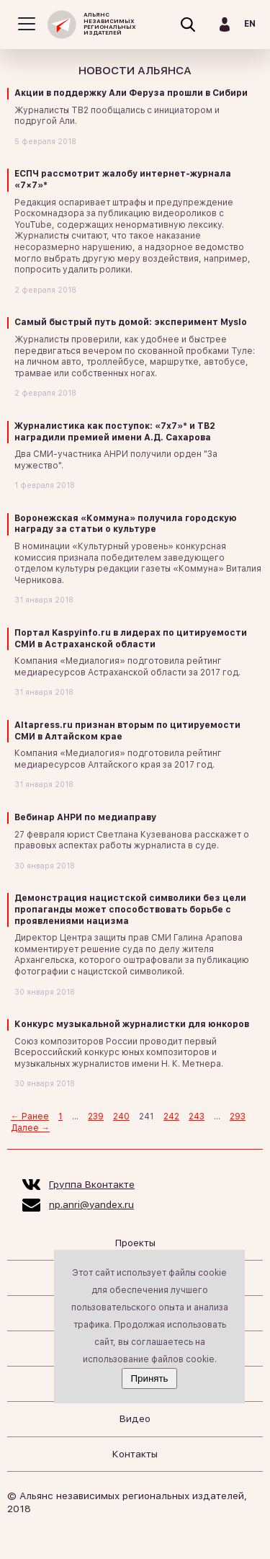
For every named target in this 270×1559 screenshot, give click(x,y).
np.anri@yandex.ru (91, 1204)
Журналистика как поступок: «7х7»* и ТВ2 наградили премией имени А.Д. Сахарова (114, 432)
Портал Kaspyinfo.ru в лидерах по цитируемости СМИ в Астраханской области (130, 638)
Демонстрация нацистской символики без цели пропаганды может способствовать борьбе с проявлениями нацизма (130, 909)
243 (196, 1116)
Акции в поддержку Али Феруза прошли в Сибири (131, 93)
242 (171, 1116)
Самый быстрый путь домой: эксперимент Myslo (130, 322)
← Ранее (30, 1116)
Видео (135, 1418)
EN (250, 24)
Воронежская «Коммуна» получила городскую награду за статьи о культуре (125, 524)
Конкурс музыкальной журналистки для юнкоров (131, 1024)
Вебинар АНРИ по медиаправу (85, 817)
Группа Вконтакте (92, 1184)
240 (121, 1116)
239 (96, 1116)
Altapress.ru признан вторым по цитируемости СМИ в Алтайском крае (127, 731)
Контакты (135, 1454)
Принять (149, 1378)
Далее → (30, 1128)
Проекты (135, 1242)
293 (238, 1116)
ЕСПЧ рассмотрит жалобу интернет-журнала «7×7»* (122, 179)
